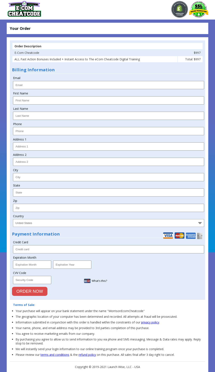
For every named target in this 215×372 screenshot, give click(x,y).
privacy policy (150, 322)
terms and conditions (55, 355)
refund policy (87, 355)
